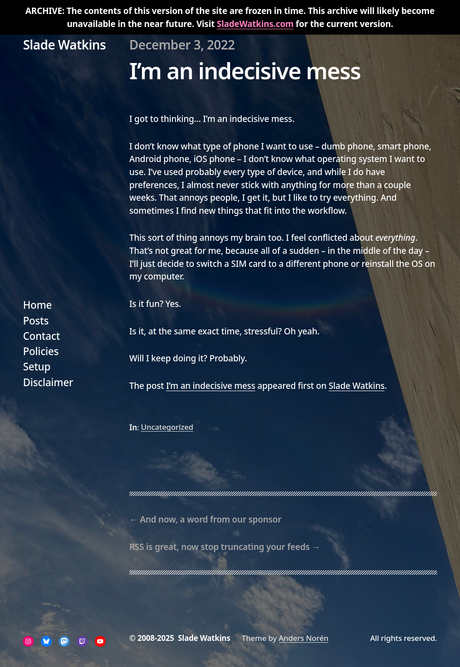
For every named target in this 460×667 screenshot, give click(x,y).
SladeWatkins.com (255, 24)
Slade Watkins (64, 44)
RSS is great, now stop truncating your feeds (219, 547)
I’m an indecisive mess (211, 386)
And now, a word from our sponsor (210, 519)
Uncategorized (167, 427)
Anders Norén (303, 638)
